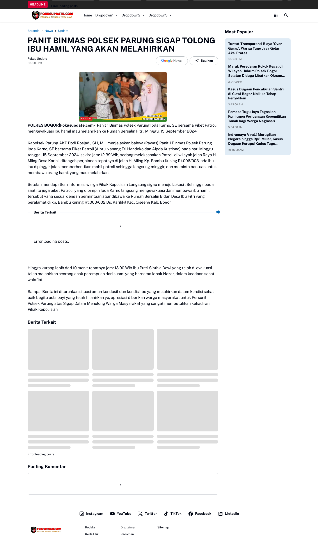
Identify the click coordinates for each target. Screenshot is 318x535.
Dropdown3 (160, 15)
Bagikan (204, 61)
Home (87, 15)
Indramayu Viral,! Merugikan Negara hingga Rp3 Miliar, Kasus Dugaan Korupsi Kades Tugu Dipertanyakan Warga (255, 139)
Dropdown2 (133, 15)
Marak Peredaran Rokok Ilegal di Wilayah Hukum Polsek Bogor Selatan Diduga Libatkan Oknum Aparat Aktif (255, 71)
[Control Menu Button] (275, 15)
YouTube (120, 513)
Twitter (147, 513)
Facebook (199, 513)
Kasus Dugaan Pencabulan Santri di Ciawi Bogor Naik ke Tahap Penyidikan (256, 94)
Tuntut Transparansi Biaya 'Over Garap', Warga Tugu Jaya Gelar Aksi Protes (255, 48)
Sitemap (163, 527)
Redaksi (90, 527)
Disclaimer (128, 527)
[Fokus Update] (45, 530)
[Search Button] (286, 15)
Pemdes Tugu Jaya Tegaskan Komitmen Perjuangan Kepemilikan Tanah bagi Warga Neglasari (257, 116)
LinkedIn (228, 513)
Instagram (91, 513)
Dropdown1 (106, 15)
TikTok (172, 513)
